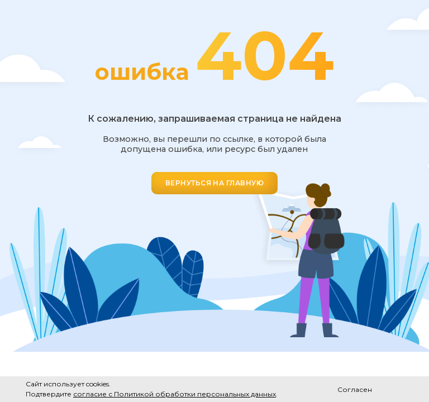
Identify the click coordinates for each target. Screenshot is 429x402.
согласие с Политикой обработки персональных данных (174, 394)
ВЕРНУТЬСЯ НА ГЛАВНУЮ (214, 183)
